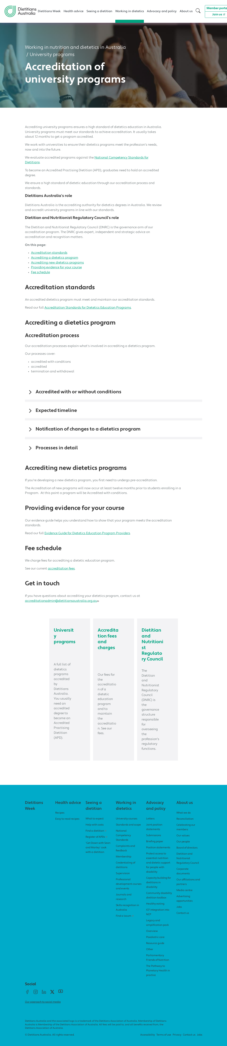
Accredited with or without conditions (78, 392)
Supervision (123, 879)
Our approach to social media (43, 1007)
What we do (183, 818)
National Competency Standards (123, 841)
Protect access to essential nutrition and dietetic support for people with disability (158, 868)
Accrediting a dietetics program (54, 257)
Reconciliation (184, 824)
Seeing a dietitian (99, 11)
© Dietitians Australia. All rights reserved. (49, 1040)
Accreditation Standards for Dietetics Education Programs (87, 307)
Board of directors (186, 853)
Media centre (184, 895)
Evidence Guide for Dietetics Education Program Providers (87, 533)
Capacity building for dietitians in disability (158, 888)
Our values (183, 841)
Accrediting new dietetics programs (57, 262)
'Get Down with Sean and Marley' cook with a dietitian (98, 853)
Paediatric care (155, 942)
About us (186, 11)
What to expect (95, 824)
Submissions (153, 841)
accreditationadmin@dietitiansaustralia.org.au (62, 601)
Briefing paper (154, 847)
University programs (52, 54)
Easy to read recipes (67, 824)
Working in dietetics (129, 11)
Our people (183, 847)
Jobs (179, 912)
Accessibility (147, 1040)
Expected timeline (56, 410)
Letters (150, 824)
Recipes (59, 818)
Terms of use (163, 1040)
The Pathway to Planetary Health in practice (158, 976)
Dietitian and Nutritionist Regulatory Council (152, 647)
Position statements (158, 853)
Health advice (73, 11)
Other (149, 955)
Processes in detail (57, 448)
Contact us (182, 918)
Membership (123, 862)
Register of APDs (97, 842)
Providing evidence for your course (56, 267)
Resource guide (155, 948)
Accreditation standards (49, 252)
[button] (198, 11)
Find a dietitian (97, 836)
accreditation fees (61, 568)
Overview (152, 936)
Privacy (177, 1040)
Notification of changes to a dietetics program (88, 429)
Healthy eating (155, 909)
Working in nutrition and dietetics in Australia (75, 47)
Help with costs (95, 830)
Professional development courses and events (128, 889)
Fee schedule (40, 272)
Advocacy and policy (162, 11)
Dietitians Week (49, 11)
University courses (126, 824)
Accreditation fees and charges (108, 639)
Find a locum (125, 921)
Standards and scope (128, 830)
